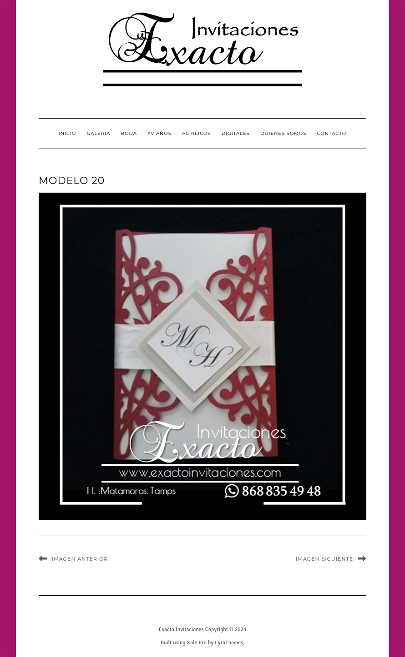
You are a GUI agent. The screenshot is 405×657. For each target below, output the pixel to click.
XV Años (159, 133)
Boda (129, 133)
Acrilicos (196, 133)
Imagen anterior (80, 559)
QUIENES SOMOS (283, 133)
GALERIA (99, 133)
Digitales (236, 133)
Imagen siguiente (324, 559)
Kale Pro (197, 642)
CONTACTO (332, 133)
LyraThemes (229, 642)
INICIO (67, 133)
